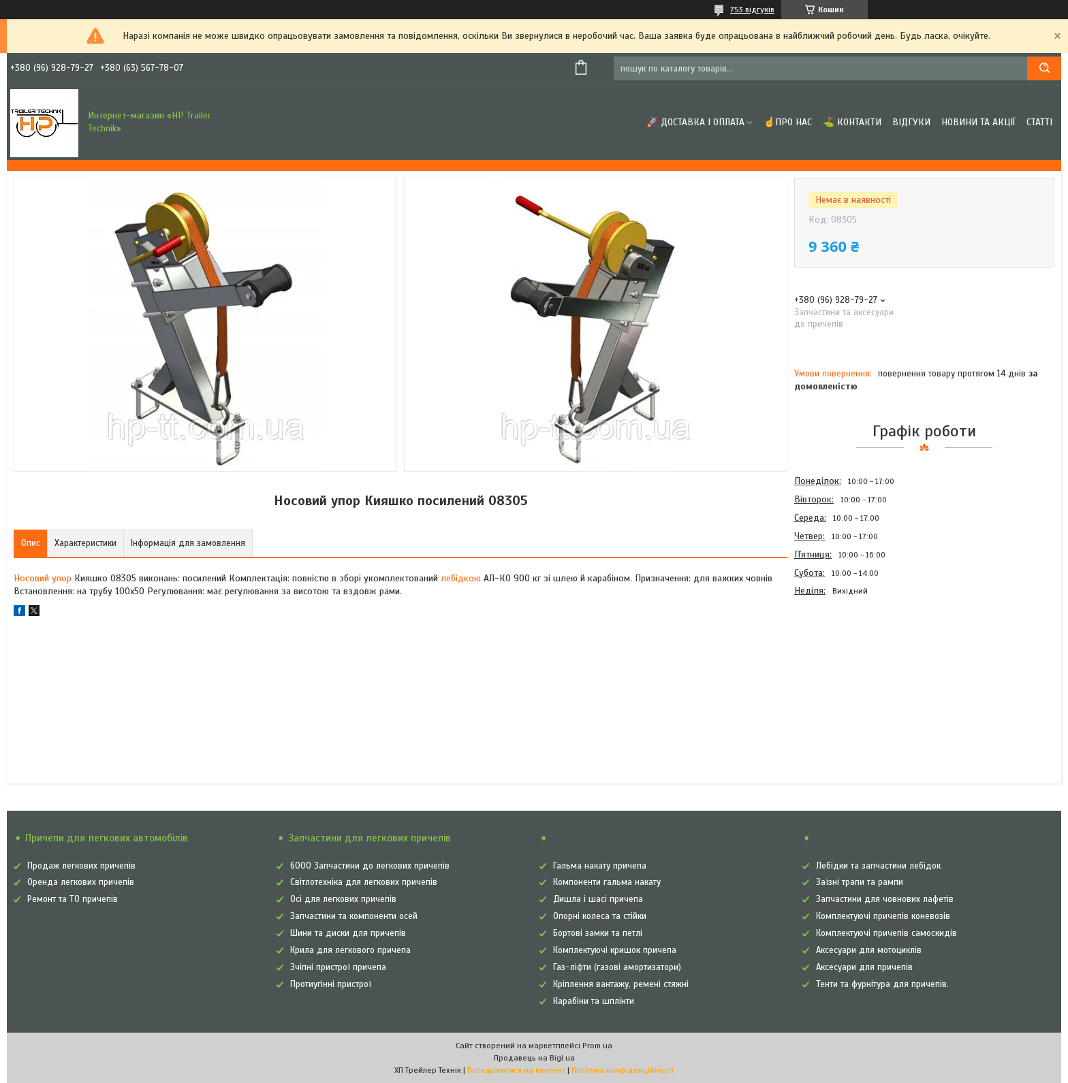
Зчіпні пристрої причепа (338, 967)
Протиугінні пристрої (330, 984)
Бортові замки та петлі (597, 933)
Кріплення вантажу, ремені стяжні (621, 984)
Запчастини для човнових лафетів (885, 899)
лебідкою (461, 578)
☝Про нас (788, 122)
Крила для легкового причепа (350, 950)
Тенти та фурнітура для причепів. (882, 984)
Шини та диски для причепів (348, 933)
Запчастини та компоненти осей (354, 916)
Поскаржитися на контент (516, 1070)
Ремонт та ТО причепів (72, 899)
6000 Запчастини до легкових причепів (370, 865)
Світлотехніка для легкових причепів (363, 882)
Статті (1039, 122)
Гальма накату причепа (599, 865)
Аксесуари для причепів (864, 967)
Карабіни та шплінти (593, 1001)
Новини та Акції (978, 122)
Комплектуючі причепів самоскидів (886, 933)
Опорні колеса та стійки (599, 916)
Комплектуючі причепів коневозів (883, 916)
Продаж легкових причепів (81, 865)
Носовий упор (43, 578)
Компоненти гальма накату (607, 882)
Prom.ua (597, 1045)
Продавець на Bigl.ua (534, 1058)
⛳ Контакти (852, 122)
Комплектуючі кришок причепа (614, 950)
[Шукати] (1044, 68)
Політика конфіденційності (622, 1070)
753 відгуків (752, 9)
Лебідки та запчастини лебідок (878, 865)
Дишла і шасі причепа (598, 899)
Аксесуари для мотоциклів (869, 950)
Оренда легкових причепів (80, 882)
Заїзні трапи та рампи (859, 882)
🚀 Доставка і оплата (695, 122)
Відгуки (911, 122)
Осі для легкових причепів (343, 899)
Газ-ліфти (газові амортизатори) (617, 967)
